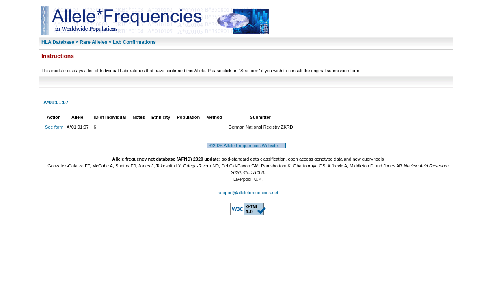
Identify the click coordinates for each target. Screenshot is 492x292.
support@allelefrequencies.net (248, 192)
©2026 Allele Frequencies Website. (246, 145)
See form (54, 127)
